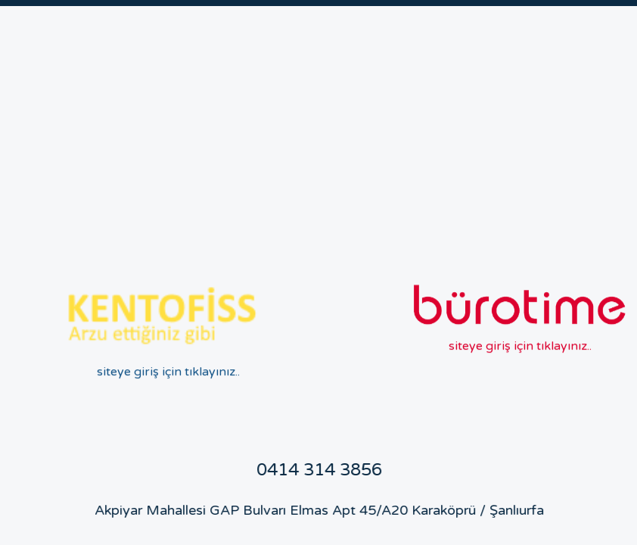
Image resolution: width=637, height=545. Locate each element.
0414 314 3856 (312, 470)
